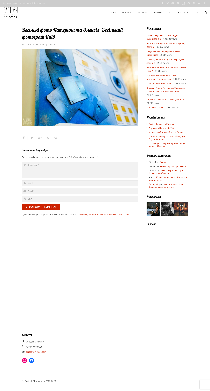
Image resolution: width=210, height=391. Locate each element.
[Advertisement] (167, 273)
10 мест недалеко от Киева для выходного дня (166, 186)
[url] (80, 199)
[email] (80, 191)
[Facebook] (162, 3)
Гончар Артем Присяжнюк (160, 83)
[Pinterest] (188, 3)
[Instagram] (183, 3)
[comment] (80, 170)
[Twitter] (167, 3)
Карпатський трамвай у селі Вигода (166, 132)
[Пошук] (206, 12)
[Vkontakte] (199, 3)
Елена (163, 162)
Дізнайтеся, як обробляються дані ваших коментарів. (103, 214)
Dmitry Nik (154, 184)
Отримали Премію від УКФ (162, 128)
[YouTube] (172, 3)
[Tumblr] (204, 3)
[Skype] (193, 3)
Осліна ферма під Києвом (161, 124)
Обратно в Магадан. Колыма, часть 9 (165, 99)
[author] (80, 183)
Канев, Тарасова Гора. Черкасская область (166, 172)
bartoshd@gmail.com (36, 3)
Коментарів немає (47, 44)
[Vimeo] (178, 3)
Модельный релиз (155, 107)
